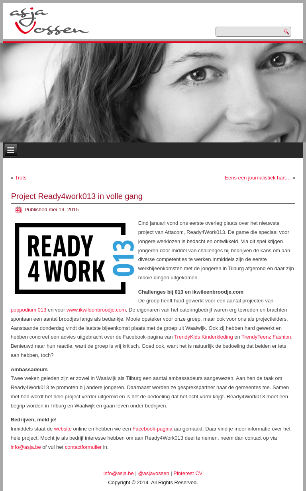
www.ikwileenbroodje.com (96, 310)
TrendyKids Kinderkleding (203, 337)
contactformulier (83, 447)
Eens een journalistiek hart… (258, 178)
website (63, 429)
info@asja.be (26, 447)
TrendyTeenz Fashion (266, 337)
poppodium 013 (29, 310)
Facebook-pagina (152, 429)
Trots (20, 178)
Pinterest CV (187, 473)
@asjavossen (153, 473)
